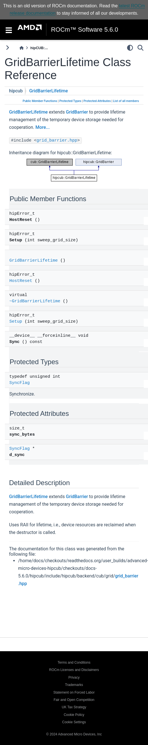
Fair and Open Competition (73, 700)
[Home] (21, 48)
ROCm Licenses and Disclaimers (74, 670)
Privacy (74, 677)
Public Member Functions (40, 101)
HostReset (20, 281)
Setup (15, 321)
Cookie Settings (74, 722)
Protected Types (70, 101)
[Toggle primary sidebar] (7, 48)
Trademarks (74, 685)
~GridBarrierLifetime (34, 301)
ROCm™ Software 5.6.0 (84, 29)
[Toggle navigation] (9, 29)
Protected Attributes (97, 101)
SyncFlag (19, 383)
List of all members (126, 101)
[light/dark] (130, 48)
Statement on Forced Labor (74, 692)
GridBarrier (77, 112)
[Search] (140, 48)
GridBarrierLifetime (48, 91)
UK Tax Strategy (74, 707)
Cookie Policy (74, 715)
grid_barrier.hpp (57, 140)
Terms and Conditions (73, 662)
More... (42, 127)
